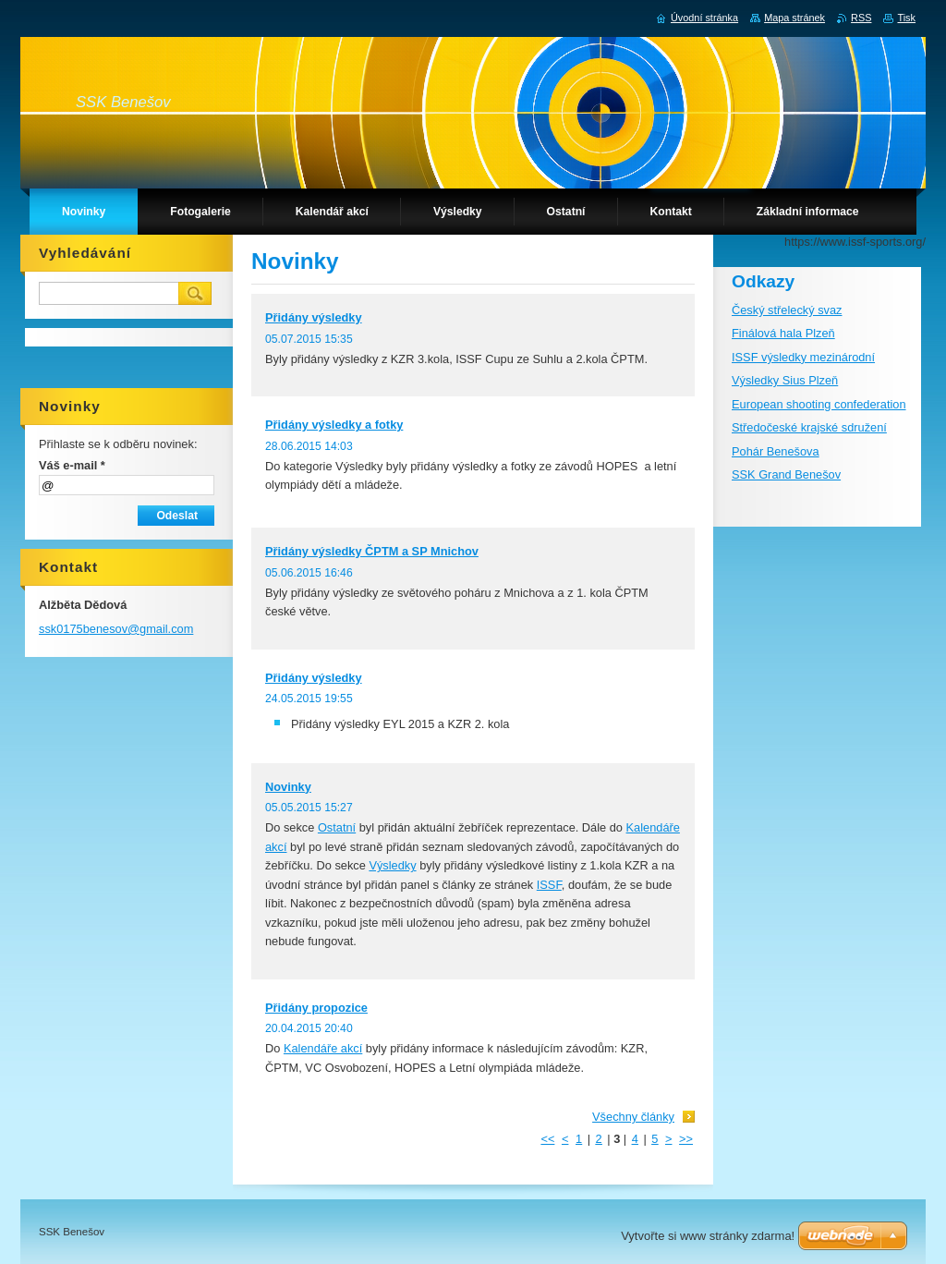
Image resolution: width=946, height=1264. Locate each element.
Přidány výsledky (313, 317)
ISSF (549, 885)
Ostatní (337, 827)
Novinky (288, 787)
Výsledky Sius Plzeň (785, 380)
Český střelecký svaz (787, 310)
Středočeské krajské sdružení (809, 427)
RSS (861, 17)
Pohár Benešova (775, 451)
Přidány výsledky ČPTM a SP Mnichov (372, 551)
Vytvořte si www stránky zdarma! (707, 1236)
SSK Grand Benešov (786, 474)
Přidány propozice (316, 1008)
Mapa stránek (794, 17)
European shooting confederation (819, 404)
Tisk (906, 17)
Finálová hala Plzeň (783, 333)
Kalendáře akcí (323, 1048)
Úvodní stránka (704, 17)
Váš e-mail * (72, 465)
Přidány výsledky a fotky (334, 424)
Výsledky (392, 865)
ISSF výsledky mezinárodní (803, 357)
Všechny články (633, 1117)
